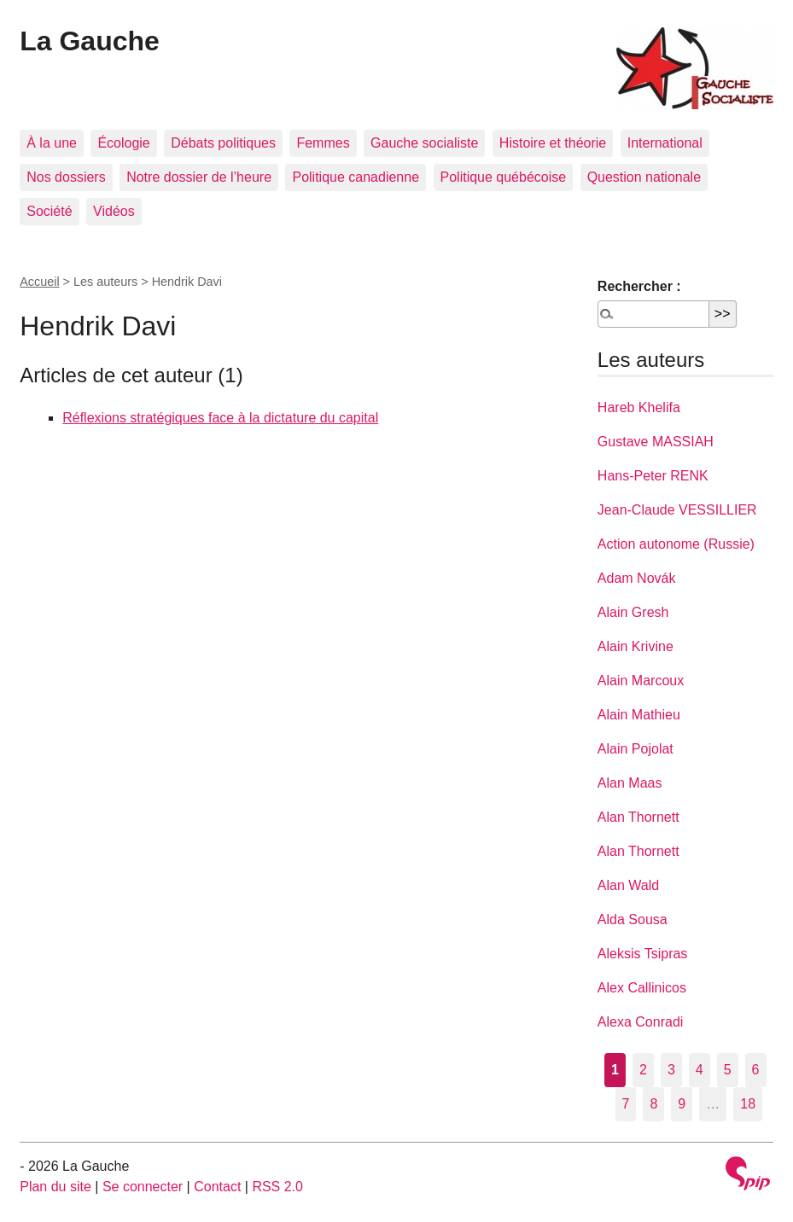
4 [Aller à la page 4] (699, 1069)
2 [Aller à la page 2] (643, 1069)
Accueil (39, 281)
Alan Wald (628, 885)
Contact (217, 1186)
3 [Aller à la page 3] (671, 1069)
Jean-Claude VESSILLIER (677, 510)
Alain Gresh (633, 612)
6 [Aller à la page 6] (756, 1069)
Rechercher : (639, 286)
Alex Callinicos (642, 988)
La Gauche (90, 41)
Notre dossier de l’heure (198, 177)
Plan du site (55, 1186)
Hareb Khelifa (639, 407)
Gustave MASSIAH (656, 441)
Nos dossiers (65, 177)
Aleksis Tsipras (643, 953)
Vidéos (114, 211)
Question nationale (644, 177)
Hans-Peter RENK (653, 475)
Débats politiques (223, 143)
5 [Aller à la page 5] (728, 1069)
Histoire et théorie (552, 143)
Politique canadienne (355, 177)
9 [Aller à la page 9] (681, 1104)
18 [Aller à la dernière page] (747, 1104)
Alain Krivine (635, 646)
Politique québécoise (503, 177)
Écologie (123, 143)
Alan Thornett (638, 817)
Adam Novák (637, 578)
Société (49, 211)
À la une (51, 143)
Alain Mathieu (639, 714)
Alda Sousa (633, 919)
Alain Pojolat (635, 749)
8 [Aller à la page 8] (653, 1104)
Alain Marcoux (641, 680)
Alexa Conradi (641, 1022)
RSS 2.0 (277, 1186)
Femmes (322, 143)
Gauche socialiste (424, 143)
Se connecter (142, 1186)
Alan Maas (630, 783)
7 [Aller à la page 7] (626, 1104)
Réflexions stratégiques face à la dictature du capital (220, 417)
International (665, 143)
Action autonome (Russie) (676, 544)
